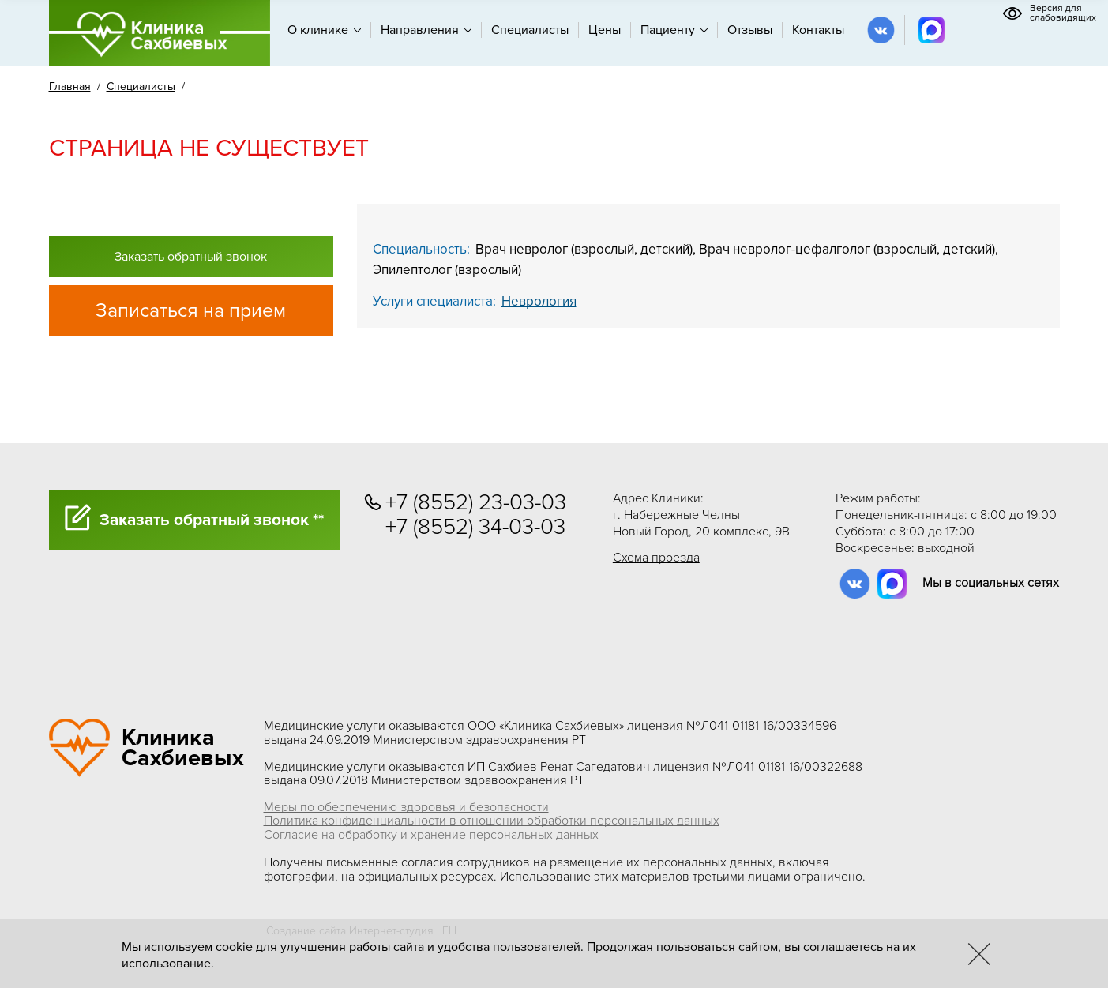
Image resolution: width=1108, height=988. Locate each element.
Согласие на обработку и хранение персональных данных (431, 835)
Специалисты (530, 30)
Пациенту (674, 30)
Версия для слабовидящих (1049, 13)
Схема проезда (656, 557)
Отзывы (749, 30)
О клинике (324, 30)
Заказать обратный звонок (191, 257)
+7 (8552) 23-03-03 (475, 502)
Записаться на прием (191, 310)
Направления (426, 30)
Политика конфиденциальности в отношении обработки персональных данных (491, 820)
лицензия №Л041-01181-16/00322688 (757, 767)
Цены (604, 30)
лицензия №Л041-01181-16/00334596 (731, 726)
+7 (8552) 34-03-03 (475, 527)
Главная (70, 86)
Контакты (818, 30)
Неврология (539, 301)
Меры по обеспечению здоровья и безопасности (406, 807)
